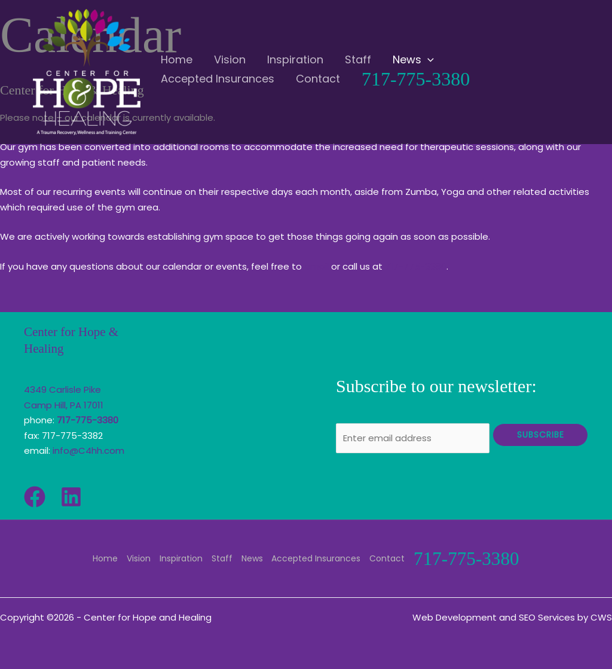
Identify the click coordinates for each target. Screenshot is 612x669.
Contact (384, 558)
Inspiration (180, 558)
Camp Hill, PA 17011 (63, 405)
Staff (220, 558)
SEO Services (547, 616)
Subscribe (540, 435)
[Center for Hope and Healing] (86, 71)
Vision (139, 558)
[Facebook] (34, 497)
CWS (601, 616)
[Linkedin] (71, 497)
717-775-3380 (415, 266)
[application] (395, 57)
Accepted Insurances (314, 558)
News (250, 558)
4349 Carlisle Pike (62, 389)
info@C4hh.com (88, 450)
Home (105, 558)
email (316, 266)
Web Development (454, 616)
